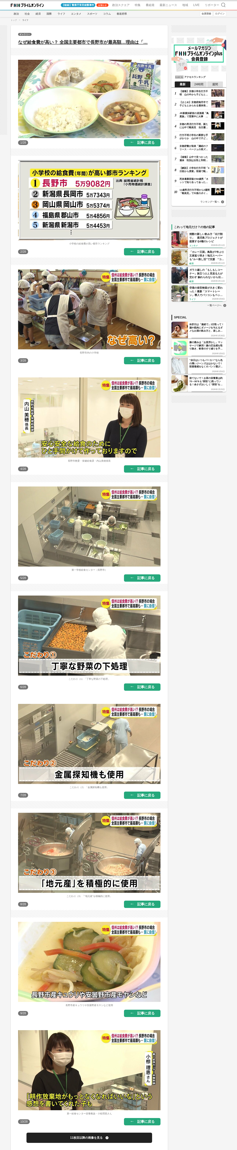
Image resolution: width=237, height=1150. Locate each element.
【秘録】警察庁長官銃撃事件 (78, 5)
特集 (138, 5)
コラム (107, 13)
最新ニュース (168, 5)
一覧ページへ (214, 305)
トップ (14, 20)
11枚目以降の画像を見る (86, 1137)
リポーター (212, 5)
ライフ (61, 13)
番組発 (150, 5)
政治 (16, 13)
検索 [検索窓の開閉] (223, 4)
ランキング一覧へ (209, 201)
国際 (49, 13)
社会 (27, 13)
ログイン (220, 13)
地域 (185, 5)
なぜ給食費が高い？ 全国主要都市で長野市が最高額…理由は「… (83, 42)
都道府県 (122, 13)
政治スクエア (121, 5)
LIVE (196, 5)
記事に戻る (146, 143)
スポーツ (92, 13)
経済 (38, 13)
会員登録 (206, 13)
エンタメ (76, 13)
